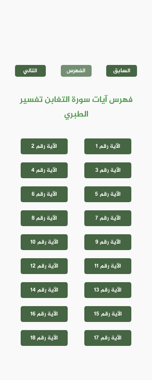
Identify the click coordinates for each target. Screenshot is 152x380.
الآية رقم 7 (108, 218)
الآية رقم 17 (108, 338)
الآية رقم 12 (44, 266)
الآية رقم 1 (108, 146)
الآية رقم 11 (107, 266)
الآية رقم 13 (108, 290)
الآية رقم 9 (108, 242)
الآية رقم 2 (44, 146)
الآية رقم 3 (108, 170)
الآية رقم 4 (44, 170)
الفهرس (76, 71)
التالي (30, 71)
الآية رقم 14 (44, 290)
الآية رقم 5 (108, 194)
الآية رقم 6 (44, 194)
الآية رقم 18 (44, 338)
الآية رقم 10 (44, 242)
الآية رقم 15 (108, 314)
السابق (122, 71)
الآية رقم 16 (44, 314)
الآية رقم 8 (44, 218)
